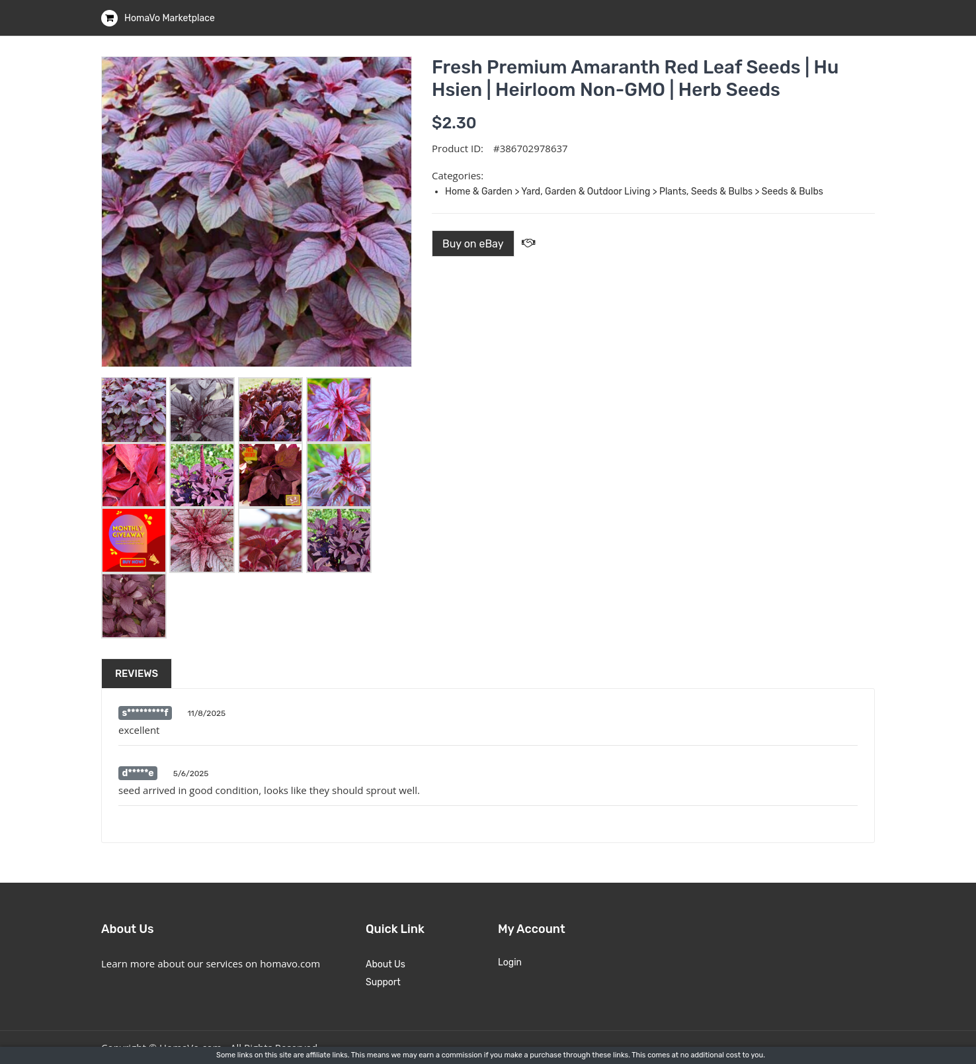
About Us (385, 964)
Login (510, 962)
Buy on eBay (473, 244)
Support (383, 982)
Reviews (136, 674)
